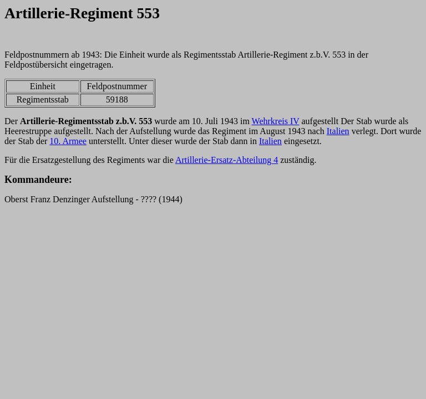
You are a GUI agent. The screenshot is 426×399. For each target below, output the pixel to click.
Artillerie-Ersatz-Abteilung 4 (226, 160)
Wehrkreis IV (276, 121)
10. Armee (68, 141)
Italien (338, 131)
